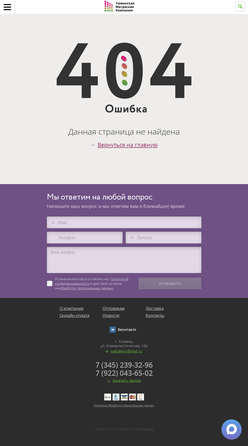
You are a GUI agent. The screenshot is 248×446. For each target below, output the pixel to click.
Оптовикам (114, 308)
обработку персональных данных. (87, 288)
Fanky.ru (148, 429)
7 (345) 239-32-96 (124, 364)
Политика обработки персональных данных (124, 405)
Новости (111, 315)
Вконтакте (127, 329)
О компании (72, 308)
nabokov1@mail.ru (126, 351)
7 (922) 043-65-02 (124, 373)
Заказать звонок (126, 380)
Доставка (155, 308)
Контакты (155, 315)
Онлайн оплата (74, 315)
